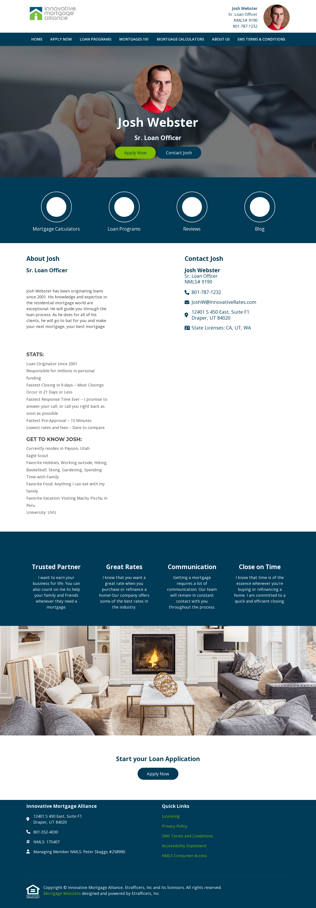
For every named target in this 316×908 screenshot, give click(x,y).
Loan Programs (95, 39)
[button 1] (56, 210)
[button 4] (260, 210)
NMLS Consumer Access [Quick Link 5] (184, 855)
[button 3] (192, 210)
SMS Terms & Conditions (261, 39)
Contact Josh (179, 153)
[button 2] (124, 210)
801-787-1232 (245, 26)
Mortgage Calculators (180, 39)
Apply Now (61, 39)
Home (36, 39)
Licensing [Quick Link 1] (171, 816)
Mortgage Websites (62, 893)
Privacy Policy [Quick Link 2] (174, 826)
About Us (221, 39)
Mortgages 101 (134, 39)
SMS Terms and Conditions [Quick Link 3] (187, 836)
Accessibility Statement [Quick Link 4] (184, 845)
